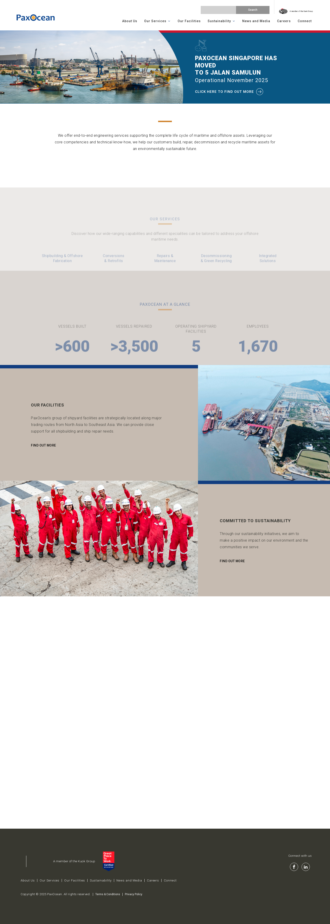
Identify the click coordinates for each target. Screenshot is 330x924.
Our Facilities (189, 21)
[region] (165, 67)
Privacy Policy (133, 894)
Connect (305, 21)
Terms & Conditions (107, 894)
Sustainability (221, 21)
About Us (129, 21)
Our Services (157, 21)
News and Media (256, 21)
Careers (284, 21)
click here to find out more (229, 91)
